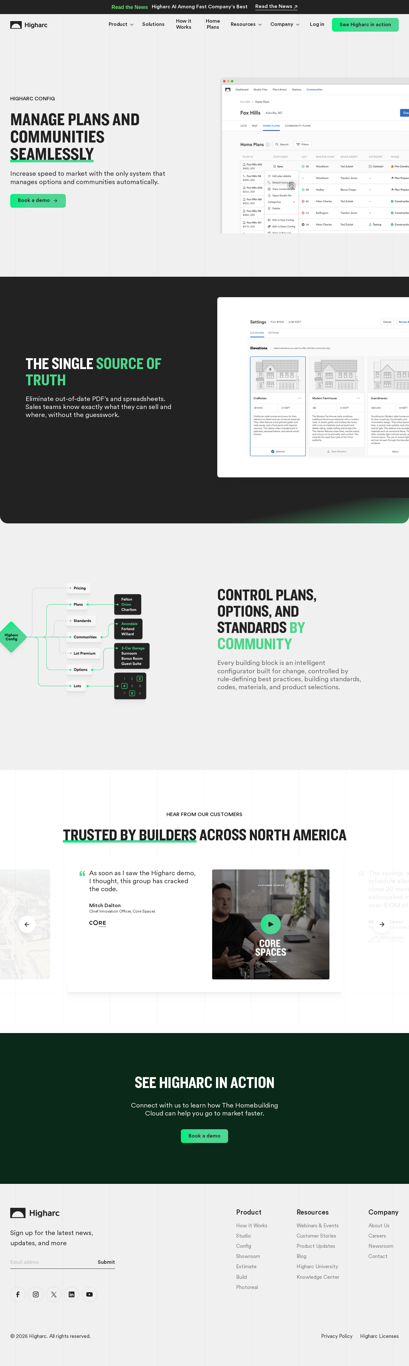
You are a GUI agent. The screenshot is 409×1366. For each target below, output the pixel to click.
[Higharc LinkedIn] (71, 1294)
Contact (378, 1256)
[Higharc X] (53, 1294)
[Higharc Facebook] (18, 1294)
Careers (377, 1236)
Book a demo (34, 200)
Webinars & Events (318, 1226)
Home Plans (213, 24)
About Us (379, 1226)
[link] (38, 201)
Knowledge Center (318, 1277)
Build (241, 1277)
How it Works (183, 24)
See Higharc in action (365, 24)
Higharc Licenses (379, 1336)
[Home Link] (28, 25)
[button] (122, 25)
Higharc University (317, 1267)
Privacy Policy (336, 1336)
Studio (243, 1236)
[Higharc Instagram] (35, 1294)
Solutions (153, 24)
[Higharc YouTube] (89, 1294)
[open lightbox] (270, 924)
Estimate (246, 1267)
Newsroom (380, 1246)
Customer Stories (316, 1236)
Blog (301, 1256)
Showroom (248, 1256)
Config (243, 1246)
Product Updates (316, 1246)
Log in (317, 24)
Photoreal (247, 1287)
